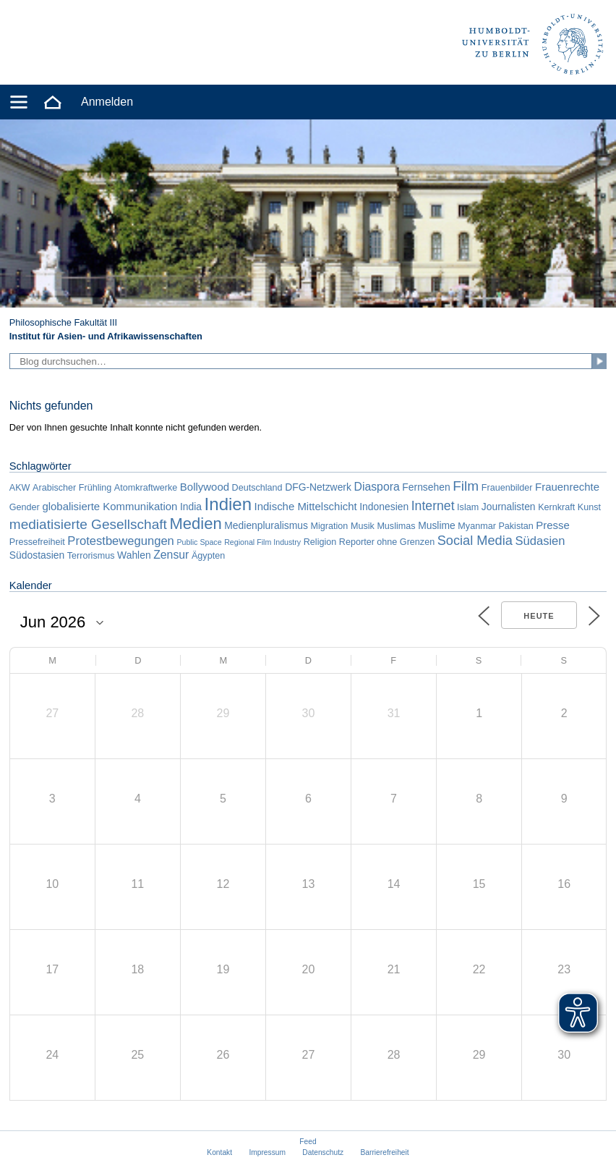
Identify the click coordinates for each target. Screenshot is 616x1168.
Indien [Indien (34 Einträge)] (228, 504)
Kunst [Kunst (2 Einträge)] (589, 507)
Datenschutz (322, 1152)
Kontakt (219, 1152)
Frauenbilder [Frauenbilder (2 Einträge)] (507, 488)
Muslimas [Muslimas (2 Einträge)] (396, 526)
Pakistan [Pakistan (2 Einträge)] (515, 526)
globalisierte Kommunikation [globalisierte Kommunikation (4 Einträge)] (109, 506)
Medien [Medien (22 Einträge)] (195, 524)
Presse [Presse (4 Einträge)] (553, 525)
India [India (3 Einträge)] (191, 506)
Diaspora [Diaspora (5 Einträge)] (376, 487)
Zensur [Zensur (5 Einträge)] (171, 555)
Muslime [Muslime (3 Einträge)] (436, 525)
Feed (307, 1142)
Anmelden (107, 102)
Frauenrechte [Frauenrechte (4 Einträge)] (567, 487)
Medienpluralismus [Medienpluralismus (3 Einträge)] (266, 525)
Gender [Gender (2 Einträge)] (24, 507)
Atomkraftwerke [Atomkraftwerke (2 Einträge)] (145, 488)
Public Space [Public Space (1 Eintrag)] (198, 542)
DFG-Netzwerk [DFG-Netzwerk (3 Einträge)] (318, 487)
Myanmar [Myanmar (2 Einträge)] (476, 526)
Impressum (267, 1152)
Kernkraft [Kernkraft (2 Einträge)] (556, 507)
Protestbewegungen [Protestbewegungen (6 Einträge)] (120, 541)
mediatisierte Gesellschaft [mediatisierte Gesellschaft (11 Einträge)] (88, 524)
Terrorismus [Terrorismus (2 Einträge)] (91, 556)
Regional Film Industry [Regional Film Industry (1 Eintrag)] (262, 542)
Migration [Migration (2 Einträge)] (329, 526)
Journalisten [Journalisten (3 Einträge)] (509, 506)
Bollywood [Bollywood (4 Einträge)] (204, 487)
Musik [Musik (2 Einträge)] (363, 526)
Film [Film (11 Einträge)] (466, 486)
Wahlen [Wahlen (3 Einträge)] (134, 555)
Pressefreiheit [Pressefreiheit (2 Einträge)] (37, 542)
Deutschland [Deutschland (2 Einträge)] (257, 488)
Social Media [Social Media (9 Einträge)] (475, 540)
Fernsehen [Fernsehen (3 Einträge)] (426, 487)
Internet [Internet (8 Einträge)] (433, 506)
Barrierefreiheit (385, 1152)
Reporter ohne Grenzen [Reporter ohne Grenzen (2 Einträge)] (387, 542)
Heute (538, 615)
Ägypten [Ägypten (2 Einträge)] (208, 556)
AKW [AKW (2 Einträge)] (19, 488)
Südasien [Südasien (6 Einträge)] (540, 541)
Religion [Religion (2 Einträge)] (320, 542)
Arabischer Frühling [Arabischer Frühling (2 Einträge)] (72, 488)
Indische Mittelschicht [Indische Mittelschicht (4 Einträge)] (305, 506)
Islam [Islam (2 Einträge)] (468, 507)
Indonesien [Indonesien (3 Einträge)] (383, 506)
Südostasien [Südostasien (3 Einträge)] (36, 555)
